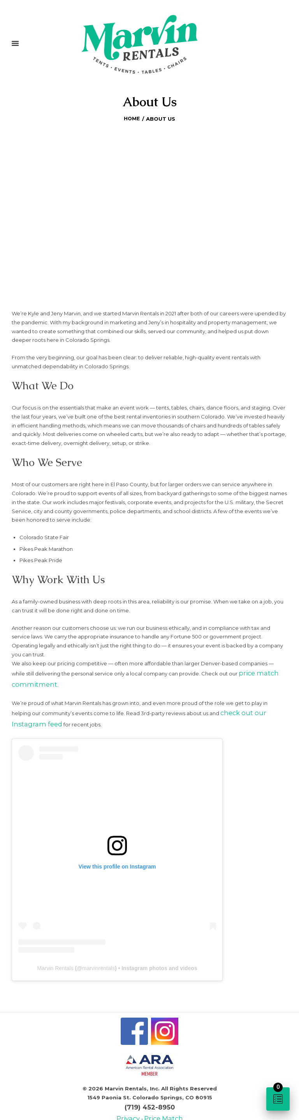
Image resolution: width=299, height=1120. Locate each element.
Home (131, 117)
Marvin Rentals (55, 958)
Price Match (161, 1104)
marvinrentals (98, 958)
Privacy (133, 1104)
